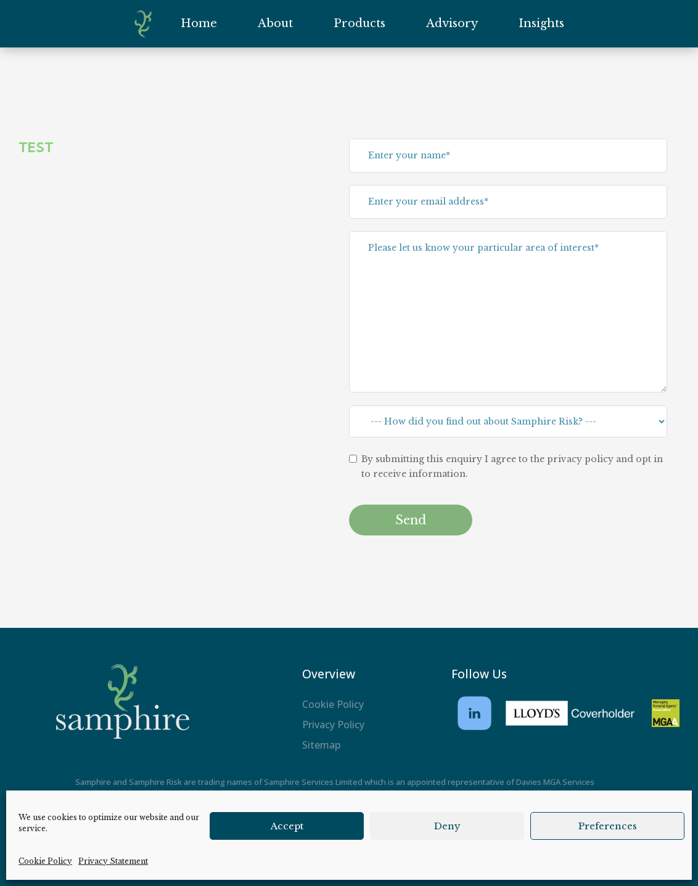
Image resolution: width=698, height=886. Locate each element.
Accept (287, 826)
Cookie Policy (45, 861)
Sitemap (321, 745)
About (275, 23)
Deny (447, 826)
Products (359, 23)
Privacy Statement (113, 861)
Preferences (607, 826)
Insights (541, 23)
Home (199, 23)
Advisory (452, 23)
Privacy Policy (333, 724)
